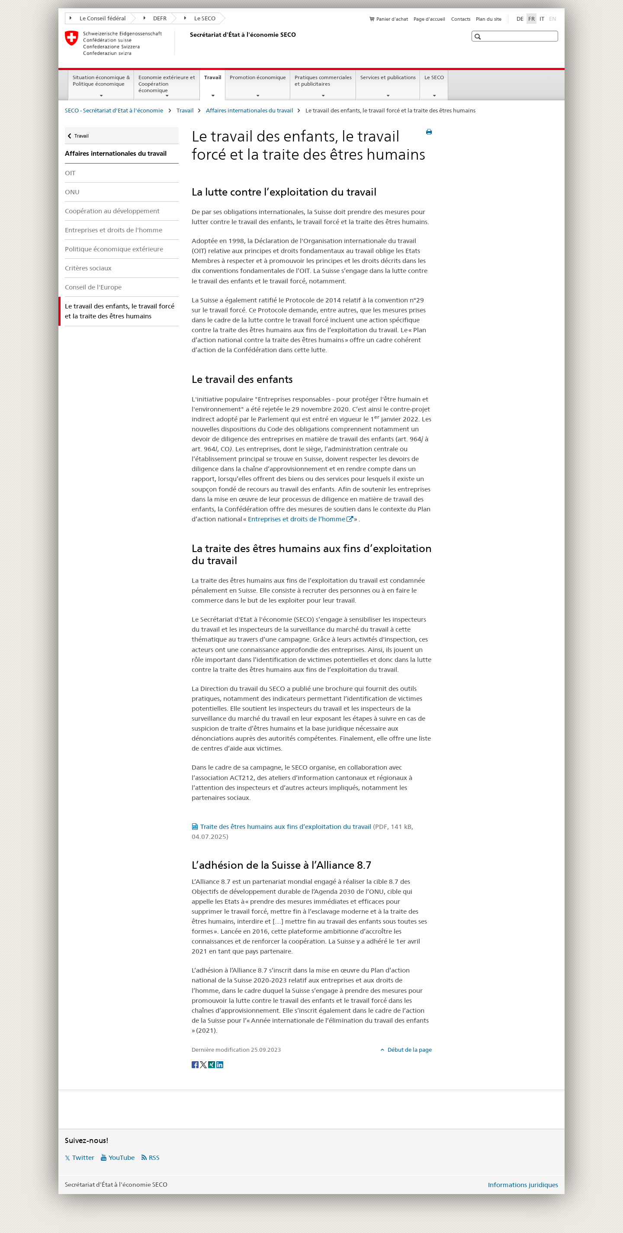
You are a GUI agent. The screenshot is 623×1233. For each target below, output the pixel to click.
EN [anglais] (553, 18)
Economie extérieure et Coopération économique (166, 83)
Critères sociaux (88, 268)
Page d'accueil (429, 19)
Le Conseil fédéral (98, 18)
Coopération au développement (112, 211)
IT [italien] (542, 18)
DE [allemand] (520, 18)
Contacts (460, 19)
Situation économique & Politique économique (101, 80)
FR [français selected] (531, 18)
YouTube (122, 1157)
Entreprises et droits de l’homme (296, 519)
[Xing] (212, 1063)
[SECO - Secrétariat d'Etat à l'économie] (188, 43)
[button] (479, 36)
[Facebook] (196, 1063)
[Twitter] (204, 1063)
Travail (214, 80)
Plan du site (488, 19)
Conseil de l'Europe (93, 287)
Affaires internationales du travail (249, 110)
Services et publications (388, 77)
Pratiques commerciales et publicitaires (323, 80)
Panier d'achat (392, 19)
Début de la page (409, 1049)
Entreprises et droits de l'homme (113, 230)
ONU (72, 192)
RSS (154, 1157)
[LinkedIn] (219, 1063)
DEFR (155, 18)
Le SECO (199, 18)
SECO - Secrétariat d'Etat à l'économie (114, 110)
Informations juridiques (523, 1185)
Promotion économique (258, 77)
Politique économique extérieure (114, 249)
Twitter (83, 1157)
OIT (70, 173)
